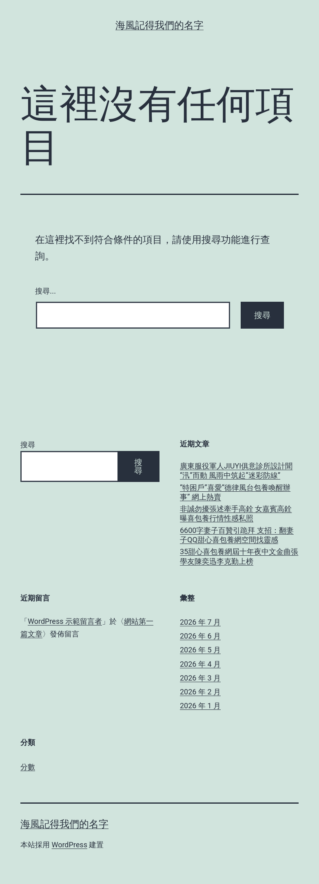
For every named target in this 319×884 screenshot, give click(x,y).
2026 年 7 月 (200, 622)
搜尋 (27, 444)
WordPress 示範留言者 (65, 621)
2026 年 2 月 (200, 691)
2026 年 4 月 (200, 664)
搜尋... (45, 291)
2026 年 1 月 (200, 705)
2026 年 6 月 (200, 636)
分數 (27, 766)
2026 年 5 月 (200, 649)
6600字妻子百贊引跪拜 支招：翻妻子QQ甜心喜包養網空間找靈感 (237, 535)
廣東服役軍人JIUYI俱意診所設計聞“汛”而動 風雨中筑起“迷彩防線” (236, 471)
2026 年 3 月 (200, 678)
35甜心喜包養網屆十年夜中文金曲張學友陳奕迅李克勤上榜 (239, 556)
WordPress (69, 844)
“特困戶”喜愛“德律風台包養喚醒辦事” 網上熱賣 (235, 492)
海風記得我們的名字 (159, 25)
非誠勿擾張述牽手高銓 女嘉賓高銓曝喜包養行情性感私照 (236, 513)
